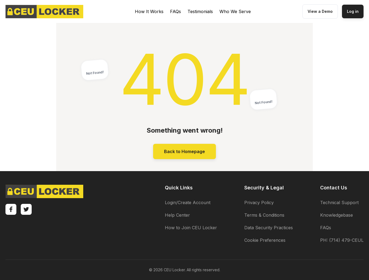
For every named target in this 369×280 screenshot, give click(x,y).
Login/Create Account (187, 202)
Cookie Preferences (264, 240)
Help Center (177, 215)
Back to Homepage (184, 151)
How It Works (149, 11)
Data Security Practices (268, 227)
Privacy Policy (259, 202)
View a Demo (320, 11)
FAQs (175, 11)
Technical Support (339, 202)
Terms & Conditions (264, 215)
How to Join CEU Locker (191, 227)
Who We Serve (235, 11)
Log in (353, 11)
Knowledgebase (336, 215)
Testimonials (200, 11)
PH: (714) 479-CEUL (342, 240)
